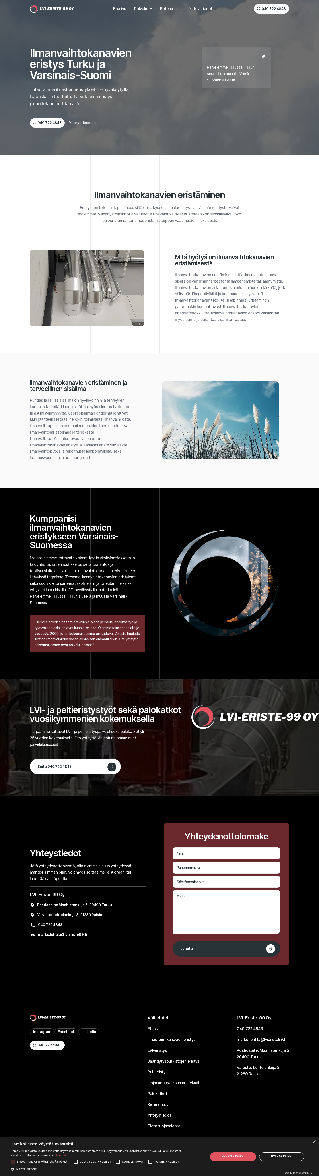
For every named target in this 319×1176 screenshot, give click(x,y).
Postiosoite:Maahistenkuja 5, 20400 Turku (74, 905)
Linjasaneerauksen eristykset (174, 1082)
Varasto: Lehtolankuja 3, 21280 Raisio (69, 915)
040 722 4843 (274, 8)
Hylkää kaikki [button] (281, 1156)
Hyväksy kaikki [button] (233, 1156)
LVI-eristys (157, 1050)
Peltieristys (157, 1071)
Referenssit (158, 1104)
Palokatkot (157, 1093)
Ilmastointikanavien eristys (171, 1039)
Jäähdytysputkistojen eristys (173, 1061)
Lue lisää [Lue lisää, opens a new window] (62, 1155)
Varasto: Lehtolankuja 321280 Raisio (258, 1070)
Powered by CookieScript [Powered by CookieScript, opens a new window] (300, 1172)
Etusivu (154, 1028)
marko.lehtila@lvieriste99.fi (62, 934)
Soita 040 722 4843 (55, 766)
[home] (52, 9)
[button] (143, 8)
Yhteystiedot (200, 8)
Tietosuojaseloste (164, 1126)
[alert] (159, 1156)
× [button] (314, 1142)
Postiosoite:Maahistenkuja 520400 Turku (263, 1053)
